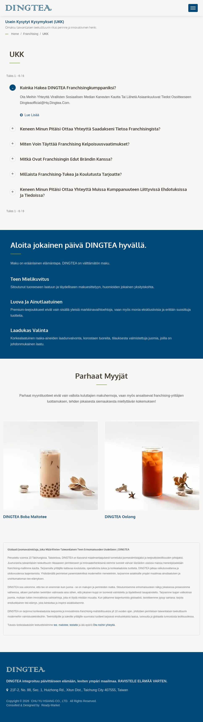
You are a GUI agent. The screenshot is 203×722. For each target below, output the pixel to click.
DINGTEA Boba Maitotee (25, 516)
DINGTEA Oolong (120, 516)
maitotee (63, 625)
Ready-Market (50, 705)
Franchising (30, 33)
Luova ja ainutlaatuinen (36, 302)
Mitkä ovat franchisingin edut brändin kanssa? (66, 159)
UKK (45, 33)
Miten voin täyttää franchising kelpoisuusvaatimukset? (75, 144)
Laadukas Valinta (29, 330)
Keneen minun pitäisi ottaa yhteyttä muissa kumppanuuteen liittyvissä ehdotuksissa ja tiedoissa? (103, 192)
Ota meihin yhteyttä (104, 625)
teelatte (74, 625)
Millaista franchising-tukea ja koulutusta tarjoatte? (71, 174)
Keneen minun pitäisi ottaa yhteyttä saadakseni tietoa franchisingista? (90, 128)
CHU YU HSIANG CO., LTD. (49, 701)
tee (55, 625)
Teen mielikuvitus (29, 279)
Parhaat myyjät (101, 375)
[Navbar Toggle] (193, 8)
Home (15, 33)
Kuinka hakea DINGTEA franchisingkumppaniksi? (68, 87)
